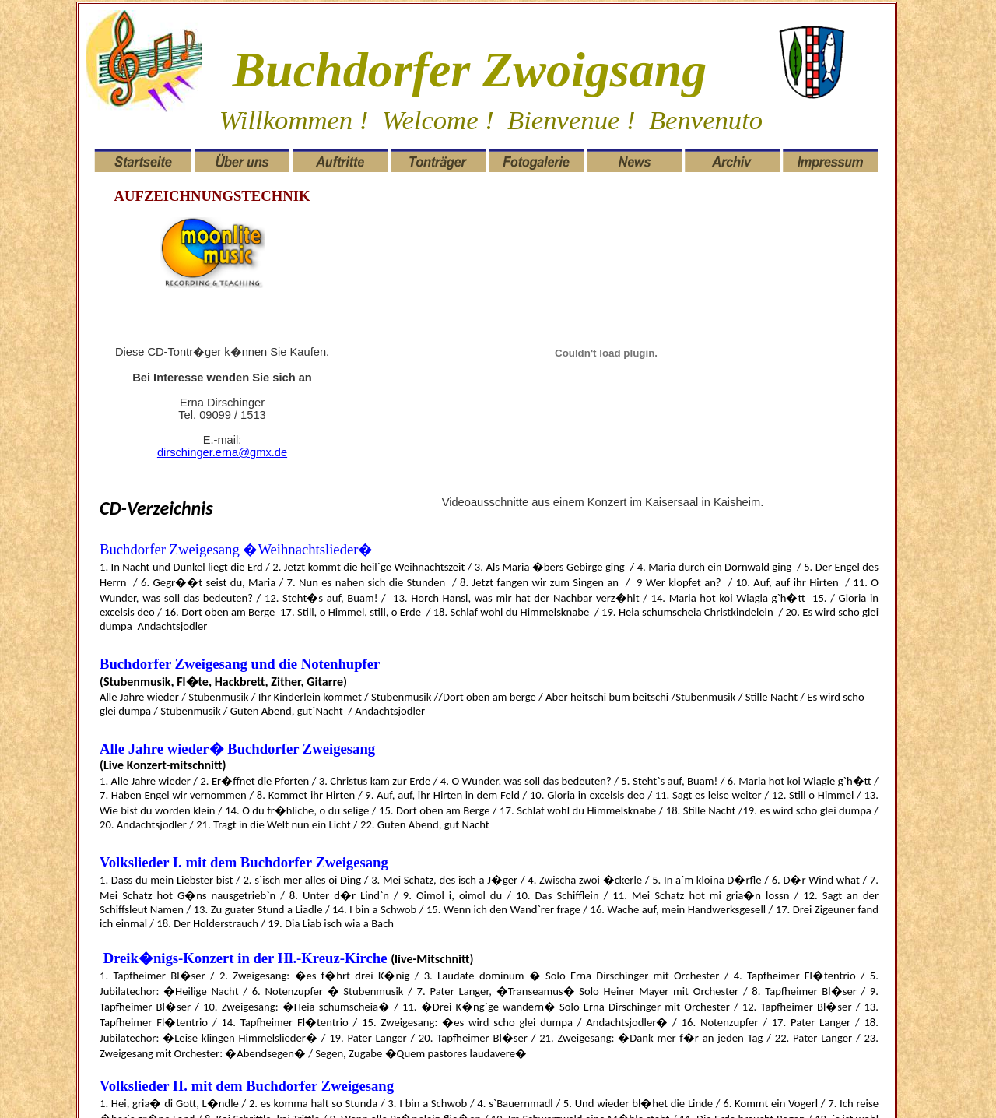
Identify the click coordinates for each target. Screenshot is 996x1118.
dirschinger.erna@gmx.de (222, 452)
